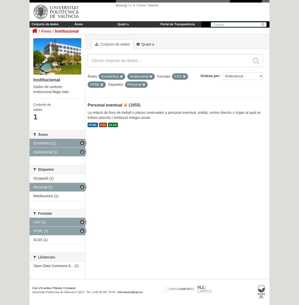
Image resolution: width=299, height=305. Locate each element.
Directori (153, 5)
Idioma (122, 5)
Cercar (142, 5)
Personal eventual (105, 105)
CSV (103, 125)
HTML (93, 125)
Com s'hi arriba (41, 288)
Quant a (123, 24)
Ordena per (210, 76)
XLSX (113, 125)
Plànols (57, 288)
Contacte (70, 288)
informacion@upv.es (130, 292)
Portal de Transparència (177, 24)
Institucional (67, 31)
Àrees (78, 24)
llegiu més (61, 92)
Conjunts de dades (45, 24)
